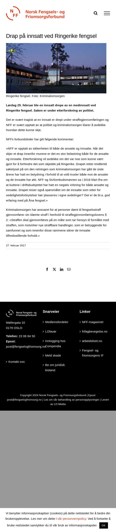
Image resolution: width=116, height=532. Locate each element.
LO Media (60, 404)
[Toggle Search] (96, 13)
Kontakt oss (16, 361)
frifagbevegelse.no (95, 331)
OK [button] (104, 525)
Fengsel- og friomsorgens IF (93, 353)
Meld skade (53, 355)
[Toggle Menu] (107, 13)
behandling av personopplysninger (78, 399)
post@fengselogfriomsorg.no (26, 346)
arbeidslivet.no (92, 341)
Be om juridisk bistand (55, 367)
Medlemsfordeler (56, 322)
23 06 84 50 (27, 336)
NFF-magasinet (92, 322)
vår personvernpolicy (72, 518)
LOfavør (50, 331)
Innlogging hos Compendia (55, 343)
